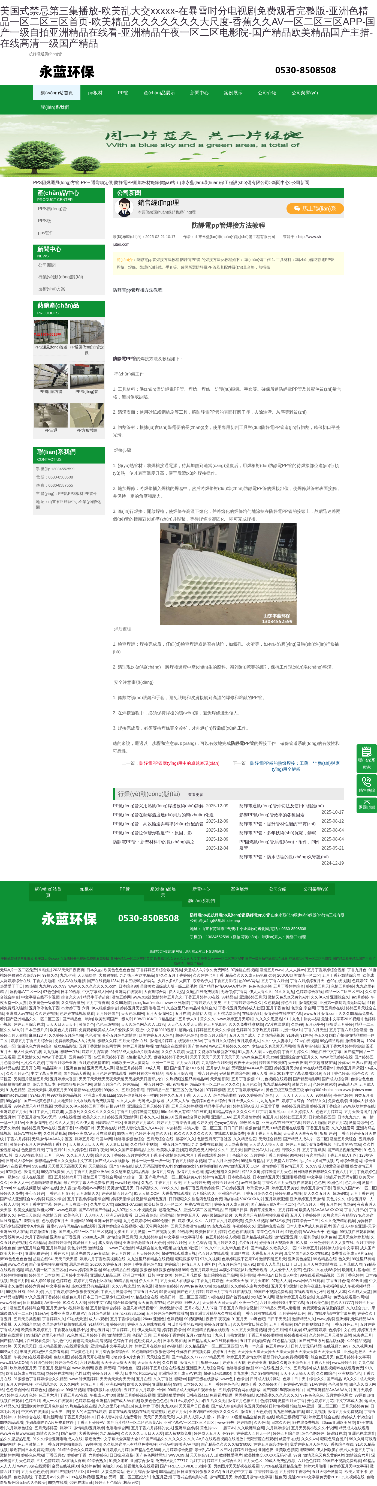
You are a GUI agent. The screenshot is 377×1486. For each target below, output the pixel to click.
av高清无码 (347, 1085)
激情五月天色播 (190, 1172)
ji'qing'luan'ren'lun (147, 1003)
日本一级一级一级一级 (151, 1161)
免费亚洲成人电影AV (68, 1314)
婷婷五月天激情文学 (244, 1358)
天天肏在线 (106, 1129)
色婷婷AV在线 (295, 1385)
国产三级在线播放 (203, 1379)
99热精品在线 (324, 1260)
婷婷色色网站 (32, 1456)
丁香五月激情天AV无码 (37, 1118)
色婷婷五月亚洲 (294, 1107)
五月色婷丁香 (80, 1058)
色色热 (319, 1183)
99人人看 (259, 1074)
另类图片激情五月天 (31, 1080)
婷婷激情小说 (170, 1309)
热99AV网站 (249, 981)
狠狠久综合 (55, 1200)
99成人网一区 (156, 1069)
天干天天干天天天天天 (294, 1096)
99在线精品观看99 (318, 1069)
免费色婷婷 (337, 1101)
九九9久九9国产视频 (316, 1161)
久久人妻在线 (342, 1243)
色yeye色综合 (226, 1123)
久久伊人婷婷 (172, 1052)
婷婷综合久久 (66, 1363)
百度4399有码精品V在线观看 (71, 1227)
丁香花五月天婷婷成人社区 (241, 1009)
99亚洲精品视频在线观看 (208, 1330)
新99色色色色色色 (15, 1260)
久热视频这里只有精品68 (187, 1080)
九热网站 (323, 1298)
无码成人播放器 (151, 1101)
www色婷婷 (66, 1210)
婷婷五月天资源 (133, 1009)
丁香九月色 (356, 970)
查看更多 (195, 795)
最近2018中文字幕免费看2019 (295, 1074)
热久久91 (164, 1134)
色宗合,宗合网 (303, 1009)
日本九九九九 (348, 1118)
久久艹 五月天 (230, 1150)
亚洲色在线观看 (361, 1434)
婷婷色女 (38, 1390)
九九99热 (169, 1407)
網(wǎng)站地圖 (212, 921)
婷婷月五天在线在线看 (146, 1325)
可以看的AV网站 (347, 1145)
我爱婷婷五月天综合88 (309, 1445)
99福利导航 (309, 1238)
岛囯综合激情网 (349, 1161)
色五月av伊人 (277, 1347)
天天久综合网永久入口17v (143, 1025)
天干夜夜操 (297, 1063)
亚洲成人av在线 (19, 1014)
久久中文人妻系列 (277, 1041)
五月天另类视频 (27, 1319)
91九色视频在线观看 (273, 1080)
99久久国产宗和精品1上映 (132, 1150)
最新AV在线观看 (88, 1090)
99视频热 (185, 1232)
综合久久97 (71, 998)
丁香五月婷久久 (295, 1052)
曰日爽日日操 (236, 1210)
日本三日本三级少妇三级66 (106, 1298)
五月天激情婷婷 (246, 1118)
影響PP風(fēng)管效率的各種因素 (271, 815)
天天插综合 (97, 1167)
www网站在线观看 (308, 1281)
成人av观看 (98, 1319)
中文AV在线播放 (35, 1412)
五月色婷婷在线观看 (109, 1074)
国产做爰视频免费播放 (48, 1265)
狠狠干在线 (70, 1052)
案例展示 (238, 92)
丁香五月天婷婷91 (79, 1418)
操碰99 (223, 1418)
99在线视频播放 (26, 1189)
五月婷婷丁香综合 (294, 1472)
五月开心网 (30, 1069)
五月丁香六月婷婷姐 (46, 1112)
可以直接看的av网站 (185, 1325)
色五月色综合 (229, 1265)
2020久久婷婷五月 (106, 1265)
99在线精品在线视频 (120, 1270)
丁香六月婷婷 (205, 1074)
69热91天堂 (250, 1123)
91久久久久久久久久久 (193, 1134)
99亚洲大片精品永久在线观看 (215, 1314)
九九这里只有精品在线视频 (150, 1260)
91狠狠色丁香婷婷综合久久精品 (41, 1379)
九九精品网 (109, 1434)
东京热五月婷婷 (265, 1030)
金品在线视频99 (65, 1467)
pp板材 (97, 92)
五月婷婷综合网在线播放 (167, 1314)
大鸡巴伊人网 (262, 1298)
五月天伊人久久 (241, 1101)
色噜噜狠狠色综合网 (75, 1085)
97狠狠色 (180, 1085)
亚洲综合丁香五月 (65, 1238)
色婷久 (309, 1270)
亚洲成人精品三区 (105, 1276)
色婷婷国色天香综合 (208, 1101)
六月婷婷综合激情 (177, 1450)
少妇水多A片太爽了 (174, 981)
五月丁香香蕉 (97, 1003)
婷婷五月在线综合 (150, 1347)
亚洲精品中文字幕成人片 (111, 1347)
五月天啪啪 (259, 1281)
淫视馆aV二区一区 (25, 992)
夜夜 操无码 (105, 1369)
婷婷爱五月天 (317, 987)
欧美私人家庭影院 (171, 1150)
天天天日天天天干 (61, 1025)
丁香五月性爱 (317, 1129)
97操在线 (216, 1298)
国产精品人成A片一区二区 (305, 1140)
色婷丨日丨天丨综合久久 (304, 1379)
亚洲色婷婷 (319, 1243)
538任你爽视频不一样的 (137, 1096)
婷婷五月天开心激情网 (90, 1358)
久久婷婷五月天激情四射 (330, 1336)
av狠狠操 (175, 1347)
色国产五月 (141, 1336)
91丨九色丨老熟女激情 (226, 1336)
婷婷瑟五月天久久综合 (215, 1030)
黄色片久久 (335, 1200)
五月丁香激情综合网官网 (100, 1047)
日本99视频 (70, 992)
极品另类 (131, 1483)
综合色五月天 (322, 1358)
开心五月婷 (34, 1194)
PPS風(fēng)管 (52, 209)
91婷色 (306, 1036)
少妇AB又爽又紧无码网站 (273, 1047)
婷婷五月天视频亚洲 (276, 1243)
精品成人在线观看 (354, 1429)
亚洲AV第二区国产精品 (203, 1210)
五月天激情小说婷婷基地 (67, 1309)
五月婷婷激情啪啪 (94, 1063)
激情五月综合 (163, 1172)
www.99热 (225, 1423)
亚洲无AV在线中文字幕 (281, 1123)
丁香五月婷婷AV (91, 1423)
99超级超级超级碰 (217, 1216)
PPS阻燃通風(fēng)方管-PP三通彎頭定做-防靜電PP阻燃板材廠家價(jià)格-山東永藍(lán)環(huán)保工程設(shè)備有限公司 (151, 183)
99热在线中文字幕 (326, 1052)
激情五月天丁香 (291, 1401)
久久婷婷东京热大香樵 (250, 1287)
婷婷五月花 (337, 1123)
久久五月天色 (17, 1074)
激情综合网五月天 (122, 1238)
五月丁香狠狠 (242, 1080)
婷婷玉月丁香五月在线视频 (229, 1292)
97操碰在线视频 (244, 970)
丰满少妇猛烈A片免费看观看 (244, 1270)
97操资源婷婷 (315, 1330)
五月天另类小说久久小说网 (314, 1429)
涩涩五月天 (247, 1243)
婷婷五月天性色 (225, 1183)
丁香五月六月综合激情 (238, 1309)
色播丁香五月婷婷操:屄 (200, 1189)
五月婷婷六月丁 (67, 1178)
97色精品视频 (284, 1341)
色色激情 (92, 1036)
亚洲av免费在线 (270, 1227)
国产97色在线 (121, 1167)
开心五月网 (100, 1330)
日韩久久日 (290, 1150)
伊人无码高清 (148, 1330)
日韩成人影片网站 (265, 1379)
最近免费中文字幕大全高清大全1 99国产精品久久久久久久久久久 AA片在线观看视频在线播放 (165, 1439)
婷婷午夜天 (98, 1150)
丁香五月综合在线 (174, 1145)
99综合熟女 (97, 1461)
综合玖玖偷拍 (124, 1303)
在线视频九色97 (337, 1347)
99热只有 (125, 1134)
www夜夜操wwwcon (17, 1434)
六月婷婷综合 (277, 1429)
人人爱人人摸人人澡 (266, 1145)
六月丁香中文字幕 (36, 1205)
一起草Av (227, 1429)
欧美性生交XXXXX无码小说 (267, 1456)
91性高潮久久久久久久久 (277, 1396)
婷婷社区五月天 (293, 1118)
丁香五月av (55, 1456)
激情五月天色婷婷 (255, 1412)
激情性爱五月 (118, 1336)
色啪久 (108, 1467)
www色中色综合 (234, 1379)
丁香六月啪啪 (44, 981)
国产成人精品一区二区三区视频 (85, 1232)
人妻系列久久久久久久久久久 (90, 1112)
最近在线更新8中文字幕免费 (331, 1314)
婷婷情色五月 (214, 1178)
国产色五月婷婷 (190, 1292)
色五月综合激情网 (141, 1472)
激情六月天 (301, 1085)
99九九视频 (316, 1412)
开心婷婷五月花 (320, 1401)
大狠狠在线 (108, 976)
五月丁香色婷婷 (350, 1276)
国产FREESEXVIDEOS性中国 (185, 1467)
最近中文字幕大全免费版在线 (88, 1183)
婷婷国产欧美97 (272, 1063)
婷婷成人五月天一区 (253, 1434)
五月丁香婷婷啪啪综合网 (88, 1200)
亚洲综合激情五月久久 (299, 1058)
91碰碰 (45, 970)
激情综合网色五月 (151, 1200)
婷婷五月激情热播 (138, 1047)
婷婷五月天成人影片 (231, 1205)
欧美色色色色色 (154, 1401)
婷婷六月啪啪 (314, 1123)
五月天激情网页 (159, 1014)
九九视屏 (51, 1052)
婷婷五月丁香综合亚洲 (176, 1123)
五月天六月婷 (187, 1063)
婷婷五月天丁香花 (107, 1374)
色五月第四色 (215, 1025)
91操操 (295, 1330)
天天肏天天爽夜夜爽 (300, 1134)
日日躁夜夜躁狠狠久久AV (198, 1472)
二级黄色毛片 (81, 1352)
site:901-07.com (128, 1205)
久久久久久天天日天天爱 (142, 1434)
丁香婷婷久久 (53, 1319)
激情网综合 (358, 1123)
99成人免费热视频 (279, 1461)
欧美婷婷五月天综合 (156, 1036)
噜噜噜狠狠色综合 (129, 1140)
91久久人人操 (74, 1303)
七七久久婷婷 (32, 1063)
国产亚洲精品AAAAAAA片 (328, 1390)
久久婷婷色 (77, 1150)
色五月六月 (48, 1396)
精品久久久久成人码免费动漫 (250, 976)
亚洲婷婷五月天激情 (307, 1200)
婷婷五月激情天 (217, 1325)
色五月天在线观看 (213, 1254)
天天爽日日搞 (116, 1145)
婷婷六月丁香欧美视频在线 (102, 1260)
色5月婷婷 (360, 998)
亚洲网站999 (81, 1221)
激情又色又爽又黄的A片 (288, 998)
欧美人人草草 (268, 1265)
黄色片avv (209, 1429)
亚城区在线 (239, 1254)
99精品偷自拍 (125, 1281)
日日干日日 (291, 1265)
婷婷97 (66, 1429)
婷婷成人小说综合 (356, 1418)
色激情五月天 (32, 1150)
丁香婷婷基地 (265, 1472)
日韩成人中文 (286, 1276)
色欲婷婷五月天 (55, 1221)
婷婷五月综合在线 (29, 1025)
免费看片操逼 (221, 1396)
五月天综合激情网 (327, 1472)
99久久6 (356, 1439)
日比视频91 (33, 1303)
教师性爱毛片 (230, 1456)
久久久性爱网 (342, 1129)
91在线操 (221, 1287)
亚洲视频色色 (349, 1374)
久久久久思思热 (268, 1020)
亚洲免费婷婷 (36, 1254)
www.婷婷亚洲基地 (85, 1270)
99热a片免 (9, 1352)
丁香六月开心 (355, 1210)
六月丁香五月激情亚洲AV (87, 1172)
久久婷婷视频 (46, 1014)
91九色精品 (16, 1090)
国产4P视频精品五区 (67, 1472)
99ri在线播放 (69, 1118)
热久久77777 (342, 1303)
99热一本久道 (252, 1347)
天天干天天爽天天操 (118, 1363)
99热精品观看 (331, 1041)
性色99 (167, 1118)
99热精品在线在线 (80, 1407)
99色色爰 (145, 1287)
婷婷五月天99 (60, 1090)
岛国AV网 (104, 1140)
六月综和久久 (203, 1194)
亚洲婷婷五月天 (252, 998)
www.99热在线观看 (33, 1467)
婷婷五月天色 (223, 1352)
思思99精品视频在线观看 (283, 1129)
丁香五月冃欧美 (168, 1183)
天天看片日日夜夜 (194, 1407)
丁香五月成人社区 (342, 1156)
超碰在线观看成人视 (178, 1254)
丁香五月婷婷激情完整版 (138, 1112)
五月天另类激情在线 (188, 1227)
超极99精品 (115, 1107)
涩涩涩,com (278, 1112)
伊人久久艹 (148, 1281)
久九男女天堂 (101, 1205)
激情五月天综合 (343, 1140)
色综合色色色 (362, 1080)
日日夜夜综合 (145, 1216)
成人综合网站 (109, 1243)
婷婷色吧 (117, 1325)
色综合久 (208, 1009)
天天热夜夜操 (235, 1145)
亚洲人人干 (19, 1183)
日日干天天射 (278, 1319)
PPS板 (44, 221)
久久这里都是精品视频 (130, 1172)
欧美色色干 (73, 1216)
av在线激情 (250, 1183)
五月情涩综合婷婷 (105, 1309)
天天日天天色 (148, 1363)
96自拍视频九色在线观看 (137, 1467)
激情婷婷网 (9, 1456)
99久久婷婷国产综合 (256, 1096)
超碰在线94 (43, 1260)
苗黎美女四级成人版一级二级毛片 (168, 987)
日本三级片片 (36, 1030)
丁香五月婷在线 (330, 1009)
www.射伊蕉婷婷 (84, 1379)
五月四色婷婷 (41, 1363)
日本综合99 (128, 987)
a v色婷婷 (271, 1052)
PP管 (125, 92)
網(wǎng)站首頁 (57, 92)
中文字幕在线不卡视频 (40, 998)
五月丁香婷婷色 (362, 1172)
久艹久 (285, 1369)
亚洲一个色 (248, 1303)
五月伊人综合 (217, 1069)
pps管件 (46, 233)
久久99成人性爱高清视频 (327, 1167)
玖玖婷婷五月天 (23, 1369)
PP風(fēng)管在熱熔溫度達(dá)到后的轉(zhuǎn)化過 (163, 815)
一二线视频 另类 (162, 1232)
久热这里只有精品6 (182, 1009)
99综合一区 (133, 1178)
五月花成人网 (350, 1265)
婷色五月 (288, 1003)
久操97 (63, 1478)
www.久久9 (17, 1265)
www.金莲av (10, 1303)
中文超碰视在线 (322, 1063)
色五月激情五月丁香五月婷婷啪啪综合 (50, 1445)
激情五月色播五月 (243, 1401)
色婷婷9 (243, 1030)
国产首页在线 (237, 1298)
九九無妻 (241, 1374)
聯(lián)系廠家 (366, 758)
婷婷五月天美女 (285, 1189)
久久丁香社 (163, 1379)
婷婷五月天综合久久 (224, 1461)
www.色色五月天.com (260, 1058)
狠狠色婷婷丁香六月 (170, 1058)
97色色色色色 (312, 1396)
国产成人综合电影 (226, 1407)
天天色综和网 (132, 1014)
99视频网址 (194, 1319)
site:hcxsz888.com (128, 1314)
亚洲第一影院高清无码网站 (342, 1003)
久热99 (297, 1025)
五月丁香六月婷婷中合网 (145, 1390)
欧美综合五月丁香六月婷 (309, 1363)
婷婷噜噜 (244, 1423)
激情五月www (271, 970)
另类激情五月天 (120, 1189)
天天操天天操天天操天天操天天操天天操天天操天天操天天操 (289, 1352)
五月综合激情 (99, 1314)
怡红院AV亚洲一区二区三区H (315, 1407)
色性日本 (82, 1374)
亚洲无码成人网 (100, 1069)
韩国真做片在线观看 (104, 1390)
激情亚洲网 (354, 1041)
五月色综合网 (199, 1243)
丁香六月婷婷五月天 (307, 981)
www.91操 (141, 998)
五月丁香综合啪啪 (125, 1319)
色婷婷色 (63, 1281)
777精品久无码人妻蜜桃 (280, 1309)
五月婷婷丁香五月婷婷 (269, 1156)
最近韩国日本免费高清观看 (33, 1450)
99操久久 (50, 976)
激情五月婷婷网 (129, 1069)
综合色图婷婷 (312, 1434)
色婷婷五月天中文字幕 (349, 1467)
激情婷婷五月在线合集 (295, 1298)
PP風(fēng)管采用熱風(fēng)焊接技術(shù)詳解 (158, 807)
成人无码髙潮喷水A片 (153, 1167)
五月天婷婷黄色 (355, 1407)
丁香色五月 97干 (60, 1194)
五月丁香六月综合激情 (348, 1030)
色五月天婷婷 (255, 1407)
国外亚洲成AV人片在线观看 (91, 1134)
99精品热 (167, 1472)
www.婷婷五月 (344, 1363)
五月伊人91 (188, 1020)
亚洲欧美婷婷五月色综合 (42, 1407)
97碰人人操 (281, 1281)
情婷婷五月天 (188, 1216)
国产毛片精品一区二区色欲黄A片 (173, 1178)
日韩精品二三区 (108, 1123)
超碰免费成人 (170, 1210)
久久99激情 (121, 1003)
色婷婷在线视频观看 (77, 1014)
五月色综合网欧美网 (192, 1118)
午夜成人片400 (102, 1396)
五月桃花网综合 (226, 1014)
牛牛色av (265, 1276)
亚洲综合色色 (229, 1194)
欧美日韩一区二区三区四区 (183, 1298)
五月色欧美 (251, 1085)
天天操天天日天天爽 (86, 1145)
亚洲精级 (167, 1216)
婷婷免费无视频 (288, 1194)
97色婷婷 (293, 1232)
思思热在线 (78, 1265)
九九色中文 (61, 1341)
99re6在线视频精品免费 (281, 1467)
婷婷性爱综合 (173, 1330)
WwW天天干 (314, 1232)
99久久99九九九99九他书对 (225, 1249)
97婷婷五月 (308, 1249)
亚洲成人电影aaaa (99, 1096)
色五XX (320, 1036)
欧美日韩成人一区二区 (163, 1205)
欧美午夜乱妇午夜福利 (319, 1287)
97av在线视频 (306, 1041)
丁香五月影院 (225, 981)
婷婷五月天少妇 (287, 1069)
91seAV (41, 1314)
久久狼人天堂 (359, 1292)
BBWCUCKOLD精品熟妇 (155, 1020)
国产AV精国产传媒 (94, 1210)
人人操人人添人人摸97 (195, 1418)
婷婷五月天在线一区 (71, 1205)
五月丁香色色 (277, 1009)
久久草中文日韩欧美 (250, 1325)
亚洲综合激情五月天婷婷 (144, 1243)
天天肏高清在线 (151, 1303)
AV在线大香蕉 (73, 1461)
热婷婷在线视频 (59, 1374)
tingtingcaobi (184, 1167)
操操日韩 (364, 1221)
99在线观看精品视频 (317, 1276)
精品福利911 (53, 1069)
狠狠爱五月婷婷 (339, 1025)
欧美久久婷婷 (138, 1385)
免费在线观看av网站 (350, 1298)
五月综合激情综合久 (112, 1352)
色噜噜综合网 (117, 1429)
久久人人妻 (64, 1123)
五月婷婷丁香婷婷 (168, 1336)
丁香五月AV (45, 1478)
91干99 (93, 1472)
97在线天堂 (77, 1319)
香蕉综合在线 (342, 1445)
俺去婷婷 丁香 (147, 1407)
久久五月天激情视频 (249, 1330)
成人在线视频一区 (37, 1178)
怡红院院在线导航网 (221, 1276)
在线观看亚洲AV (188, 1041)
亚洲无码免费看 (119, 1216)
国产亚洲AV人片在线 (261, 1150)
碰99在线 (50, 1189)
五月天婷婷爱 (46, 1429)
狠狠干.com (210, 1363)
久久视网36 (362, 1347)
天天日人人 (202, 1096)
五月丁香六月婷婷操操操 (343, 1047)
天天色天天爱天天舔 (184, 1025)
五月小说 (192, 1309)
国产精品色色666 (145, 1450)
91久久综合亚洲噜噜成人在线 (58, 1439)
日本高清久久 (146, 1189)
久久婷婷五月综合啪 (66, 1036)
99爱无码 (167, 1292)
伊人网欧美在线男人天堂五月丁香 (345, 1450)
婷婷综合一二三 (305, 1221)
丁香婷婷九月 (123, 1330)
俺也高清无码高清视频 (92, 1341)
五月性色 (333, 1205)
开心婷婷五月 (233, 1189)
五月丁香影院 (280, 1325)
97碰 (297, 1456)
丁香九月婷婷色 (210, 1281)
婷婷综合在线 (29, 1418)
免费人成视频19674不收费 (267, 1221)
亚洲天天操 (37, 1090)
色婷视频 (174, 1319)
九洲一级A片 (291, 1030)
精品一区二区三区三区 (344, 992)
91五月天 (240, 1319)
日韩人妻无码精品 (306, 1347)
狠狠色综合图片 (333, 1439)
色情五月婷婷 (342, 987)
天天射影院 (219, 1080)
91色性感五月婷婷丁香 (86, 1336)
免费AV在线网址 (198, 1205)
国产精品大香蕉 (77, 1074)
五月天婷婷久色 (145, 1254)
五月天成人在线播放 (177, 1281)
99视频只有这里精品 (307, 1156)
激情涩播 (31, 1172)
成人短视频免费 (178, 1434)
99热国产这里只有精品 (45, 1336)
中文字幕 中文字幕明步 (183, 1238)
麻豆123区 (38, 1036)
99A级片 (37, 1096)
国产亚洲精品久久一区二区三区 (33, 1020)
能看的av (56, 1390)
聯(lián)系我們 (55, 107)
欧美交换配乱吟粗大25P (34, 1210)
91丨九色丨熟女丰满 (301, 1020)
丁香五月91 (56, 1150)
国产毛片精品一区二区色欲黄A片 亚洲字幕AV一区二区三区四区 (161, 1423)
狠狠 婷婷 (328, 1134)
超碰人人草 (336, 1292)
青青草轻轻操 (308, 1047)
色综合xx (240, 1156)
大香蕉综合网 (155, 992)
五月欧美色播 (317, 1303)
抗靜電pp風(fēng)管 (228, 916)
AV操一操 (52, 1303)
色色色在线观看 (241, 1232)
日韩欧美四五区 (322, 1118)
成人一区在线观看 (57, 1401)
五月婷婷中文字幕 (237, 1472)
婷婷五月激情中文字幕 (253, 1478)
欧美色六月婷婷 (63, 1030)
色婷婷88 (175, 1303)
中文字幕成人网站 (97, 992)
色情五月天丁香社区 (214, 1140)
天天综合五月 (157, 1358)
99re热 (5, 1347)
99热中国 (93, 1445)
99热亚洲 (359, 1281)
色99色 (228, 1434)
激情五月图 (19, 1281)
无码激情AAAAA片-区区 (251, 1069)
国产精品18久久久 (342, 1379)
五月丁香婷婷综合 (288, 987)
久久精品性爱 (244, 1140)
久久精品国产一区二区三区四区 (211, 1347)
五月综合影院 (133, 1090)
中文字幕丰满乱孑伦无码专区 (332, 1178)
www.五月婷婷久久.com (229, 1047)
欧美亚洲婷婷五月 (36, 1330)
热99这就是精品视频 (64, 1096)
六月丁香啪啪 (36, 1238)
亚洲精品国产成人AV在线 (179, 1374)
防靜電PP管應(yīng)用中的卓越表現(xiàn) (179, 764)
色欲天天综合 (28, 1216)
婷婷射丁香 (76, 1456)
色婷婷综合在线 (309, 992)
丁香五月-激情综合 (54, 1369)
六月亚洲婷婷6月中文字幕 (282, 1303)
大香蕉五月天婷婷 (267, 1254)
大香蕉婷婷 (88, 1434)
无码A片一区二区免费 (18, 970)
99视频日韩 (85, 1129)
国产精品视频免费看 (344, 1150)
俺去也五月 (362, 1336)
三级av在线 (361, 1063)
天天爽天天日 (25, 1347)
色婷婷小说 (144, 1134)
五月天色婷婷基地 (353, 1238)
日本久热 (94, 970)
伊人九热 (176, 992)
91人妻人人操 (249, 1052)
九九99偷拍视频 (264, 1374)
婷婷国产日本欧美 (44, 1276)
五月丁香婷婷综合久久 (243, 1003)
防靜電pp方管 (258, 916)
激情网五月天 (221, 1478)
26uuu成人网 (94, 1238)
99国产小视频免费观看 (273, 1292)
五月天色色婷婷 (34, 1472)
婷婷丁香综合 (293, 1101)
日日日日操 (233, 1129)
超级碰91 (340, 1194)
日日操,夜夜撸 (122, 1456)
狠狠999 (307, 1450)
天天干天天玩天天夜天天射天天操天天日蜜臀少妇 (121, 1080)
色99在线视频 (338, 981)
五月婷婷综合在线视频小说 (121, 1227)
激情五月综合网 (30, 1249)
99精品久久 (316, 1101)
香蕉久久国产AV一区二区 (354, 1189)
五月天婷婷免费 (196, 1183)
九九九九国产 (268, 1101)
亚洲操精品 (161, 1385)
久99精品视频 (358, 1341)
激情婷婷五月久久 (167, 998)
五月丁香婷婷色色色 (221, 1385)
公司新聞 (300, 183)
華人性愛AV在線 (27, 1052)
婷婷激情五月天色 (276, 1172)
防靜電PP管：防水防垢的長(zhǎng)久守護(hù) (284, 858)
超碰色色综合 (186, 1036)
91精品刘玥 (98, 1325)
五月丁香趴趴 (313, 1150)
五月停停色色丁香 (44, 1009)
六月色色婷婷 (309, 1461)
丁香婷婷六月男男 (206, 1003)
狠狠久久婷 (107, 1041)
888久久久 (169, 1189)
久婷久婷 (204, 1123)
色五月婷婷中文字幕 (353, 1358)
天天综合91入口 (203, 1456)
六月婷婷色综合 (19, 1429)
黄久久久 (207, 1020)
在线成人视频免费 (229, 1134)
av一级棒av (10, 1178)
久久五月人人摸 (80, 1156)
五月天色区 (253, 1461)
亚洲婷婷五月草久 (139, 1123)
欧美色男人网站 (202, 1150)
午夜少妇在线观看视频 (33, 1358)
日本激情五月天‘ (266, 1178)
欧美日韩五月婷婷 (210, 1232)
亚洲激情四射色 (39, 1123)
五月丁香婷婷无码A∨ (245, 1090)
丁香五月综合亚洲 (61, 1063)
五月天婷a (302, 1369)
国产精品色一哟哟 (77, 1020)
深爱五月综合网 (178, 1074)
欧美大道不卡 (356, 1472)
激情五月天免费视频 (345, 1412)
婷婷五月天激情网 (122, 1118)
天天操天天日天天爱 (219, 1303)
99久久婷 (35, 1292)
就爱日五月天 (84, 1243)
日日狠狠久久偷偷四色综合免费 (195, 1200)
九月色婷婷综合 (136, 1221)
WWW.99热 (178, 1456)
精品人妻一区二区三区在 (46, 1270)
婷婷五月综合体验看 (271, 1445)
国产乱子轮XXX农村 (187, 1069)
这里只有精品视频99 (140, 1309)
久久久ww (309, 1439)
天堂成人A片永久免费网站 (206, 970)
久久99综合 (326, 1374)
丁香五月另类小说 (155, 1085)
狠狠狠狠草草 (186, 1260)
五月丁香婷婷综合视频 (326, 970)
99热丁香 (249, 1385)
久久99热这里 (123, 1287)
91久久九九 (284, 992)
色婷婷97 (360, 981)
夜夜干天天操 (245, 1063)
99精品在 (229, 998)
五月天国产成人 (242, 1036)
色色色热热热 (260, 987)
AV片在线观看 (277, 1025)
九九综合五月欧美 (216, 1063)
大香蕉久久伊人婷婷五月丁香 (79, 1107)
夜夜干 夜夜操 (218, 1319)
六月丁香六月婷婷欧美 (224, 1221)
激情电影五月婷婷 (89, 1429)
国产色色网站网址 (151, 1456)
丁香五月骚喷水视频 (189, 1161)
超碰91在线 (336, 1434)
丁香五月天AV (145, 1292)
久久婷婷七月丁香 (208, 976)
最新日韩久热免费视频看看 (286, 1358)
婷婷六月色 (176, 1243)
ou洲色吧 (257, 1319)
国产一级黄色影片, (39, 1101)
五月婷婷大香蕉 (63, 1080)
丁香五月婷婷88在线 (202, 998)
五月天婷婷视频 (19, 1385)
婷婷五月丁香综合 (325, 1107)
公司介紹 (273, 92)
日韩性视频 (278, 1407)
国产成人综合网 (335, 1080)
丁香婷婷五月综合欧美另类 (159, 970)
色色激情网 (337, 1385)
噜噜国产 (156, 1009)
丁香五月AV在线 (74, 1396)
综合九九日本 (44, 1085)
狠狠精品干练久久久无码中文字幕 (64, 1161)
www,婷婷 (325, 1319)
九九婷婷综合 (150, 1238)
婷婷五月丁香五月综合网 (32, 1041)
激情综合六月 (357, 1456)
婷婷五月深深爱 (95, 1052)
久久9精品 (37, 1243)
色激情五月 (51, 1216)
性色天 (280, 1478)
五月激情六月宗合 (281, 1161)
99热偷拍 (14, 1101)
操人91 (249, 1265)
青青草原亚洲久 (263, 1210)
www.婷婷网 (82, 1369)
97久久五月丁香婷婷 (173, 976)
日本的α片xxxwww (140, 1374)
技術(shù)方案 (51, 290)
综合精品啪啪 (224, 1096)
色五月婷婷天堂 (203, 1270)
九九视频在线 (353, 1478)
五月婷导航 (55, 1249)
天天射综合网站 (27, 1325)
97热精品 (174, 1129)
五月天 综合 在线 (133, 1041)
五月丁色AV (54, 1156)
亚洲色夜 (265, 1450)
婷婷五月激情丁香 (315, 1189)
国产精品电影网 (306, 1080)
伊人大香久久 (260, 992)
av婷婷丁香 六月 (75, 1009)
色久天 (344, 1260)
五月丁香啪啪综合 (255, 1341)
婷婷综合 (172, 1265)
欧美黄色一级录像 (44, 1003)
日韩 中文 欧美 (160, 1276)
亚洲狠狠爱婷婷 (170, 1396)
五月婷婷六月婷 (115, 1450)
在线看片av (20, 1167)
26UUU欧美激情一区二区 (298, 976)
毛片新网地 (52, 1418)
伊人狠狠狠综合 (104, 1009)
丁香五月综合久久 (257, 1194)
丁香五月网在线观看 (259, 1314)
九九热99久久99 (53, 987)
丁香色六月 (59, 1254)
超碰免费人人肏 (147, 1341)
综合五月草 (357, 1200)
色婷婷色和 (90, 1467)
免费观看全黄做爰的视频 (324, 1309)
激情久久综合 (47, 1434)
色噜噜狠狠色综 (239, 1369)
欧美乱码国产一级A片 (113, 1020)
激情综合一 (97, 1249)
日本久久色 (280, 1423)
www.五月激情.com (320, 1014)
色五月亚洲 (161, 1478)
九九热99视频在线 (288, 1412)
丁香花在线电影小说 (71, 1330)
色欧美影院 (23, 1478)
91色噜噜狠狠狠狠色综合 (153, 1352)
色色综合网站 (17, 1390)
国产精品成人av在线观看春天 (213, 1341)
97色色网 (51, 992)
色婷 (33, 1396)
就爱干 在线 (289, 1439)
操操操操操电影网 (15, 1085)
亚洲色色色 (75, 1069)
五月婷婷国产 (107, 1014)
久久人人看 (126, 1101)
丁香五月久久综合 (219, 1041)
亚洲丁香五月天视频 (264, 1134)
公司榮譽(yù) (311, 92)
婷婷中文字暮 (99, 1303)
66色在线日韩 (81, 1483)
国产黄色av (197, 1047)
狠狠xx (180, 1379)
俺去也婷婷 (342, 1096)
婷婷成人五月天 (207, 1434)
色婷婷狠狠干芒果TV (239, 1260)
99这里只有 (16, 1292)
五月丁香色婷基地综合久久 (346, 1074)
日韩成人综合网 (19, 1161)
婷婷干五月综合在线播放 (163, 1369)
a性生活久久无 (139, 1058)
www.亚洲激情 (177, 1003)
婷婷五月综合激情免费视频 (308, 1145)
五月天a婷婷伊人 (184, 1401)
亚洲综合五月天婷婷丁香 (148, 1107)
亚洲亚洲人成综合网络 (205, 1369)
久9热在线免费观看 (202, 992)
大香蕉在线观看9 (176, 1194)
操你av (344, 1063)
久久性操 (169, 1363)
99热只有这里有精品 (146, 1074)
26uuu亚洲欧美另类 (338, 1423)
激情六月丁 (189, 1363)
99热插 (31, 987)
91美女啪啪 (118, 1461)
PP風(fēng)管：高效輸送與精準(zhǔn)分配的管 (158, 824)
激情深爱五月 (286, 1238)
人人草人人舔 (178, 1101)
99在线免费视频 (306, 1423)
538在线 (39, 1167)
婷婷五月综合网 (286, 1434)
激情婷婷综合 (59, 1243)
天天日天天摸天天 (158, 1418)
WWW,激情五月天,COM (239, 1167)
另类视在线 (244, 1396)
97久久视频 (210, 1260)
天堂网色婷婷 (157, 1227)
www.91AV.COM (14, 1363)
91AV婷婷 (317, 1385)
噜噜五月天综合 (213, 1036)
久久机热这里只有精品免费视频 (130, 1445)
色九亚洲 (352, 1183)
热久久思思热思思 (15, 1439)
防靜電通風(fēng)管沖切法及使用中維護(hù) (281, 807)
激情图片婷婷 (161, 1041)
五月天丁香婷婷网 (305, 1216)
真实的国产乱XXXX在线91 (306, 1254)
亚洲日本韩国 (134, 1276)
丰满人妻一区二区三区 (202, 1129)
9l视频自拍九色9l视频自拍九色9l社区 (168, 1249)
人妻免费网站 (112, 1472)
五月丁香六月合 (274, 981)
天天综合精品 (269, 1140)
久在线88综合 (328, 1270)
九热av (349, 1205)
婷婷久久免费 (11, 1194)
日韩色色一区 (128, 1369)
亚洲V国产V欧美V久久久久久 (214, 1412)
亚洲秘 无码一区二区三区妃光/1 (123, 1478)
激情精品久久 (303, 1319)
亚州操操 (247, 1276)
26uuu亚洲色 (154, 1319)
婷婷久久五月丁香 (175, 1096)
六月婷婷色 (98, 1456)
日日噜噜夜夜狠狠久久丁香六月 (320, 1172)
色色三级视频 (107, 1025)
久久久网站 (69, 1385)
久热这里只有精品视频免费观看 (261, 1216)
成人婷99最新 (42, 1281)
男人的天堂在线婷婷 (89, 1412)
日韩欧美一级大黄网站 (130, 1063)
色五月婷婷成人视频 (223, 1238)
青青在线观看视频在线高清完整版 (137, 1412)
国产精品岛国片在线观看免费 (25, 1341)
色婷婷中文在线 (341, 1330)
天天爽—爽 (60, 1412)
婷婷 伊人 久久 (190, 1221)
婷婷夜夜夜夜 (295, 1336)
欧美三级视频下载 (291, 1418)
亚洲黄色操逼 (299, 1260)
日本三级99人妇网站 (138, 981)
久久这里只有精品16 (115, 1407)
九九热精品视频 (271, 1036)
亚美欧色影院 (286, 1450)
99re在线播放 (266, 1369)
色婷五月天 (177, 1412)
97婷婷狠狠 (215, 1090)
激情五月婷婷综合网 (27, 1309)
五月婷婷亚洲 (276, 1200)
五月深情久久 (87, 1194)
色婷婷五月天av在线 (38, 1129)
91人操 (302, 1243)
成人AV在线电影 (71, 981)
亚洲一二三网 (163, 1063)
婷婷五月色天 (244, 1450)
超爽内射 (186, 1030)
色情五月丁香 (92, 1385)
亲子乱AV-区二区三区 (213, 1450)
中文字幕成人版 (349, 1401)
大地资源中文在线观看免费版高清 (85, 1101)
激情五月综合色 (107, 1085)
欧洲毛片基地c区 (356, 1270)
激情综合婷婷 (166, 1287)
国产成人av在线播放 (112, 1161)
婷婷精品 (130, 1085)
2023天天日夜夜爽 (68, 970)
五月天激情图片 (357, 1112)
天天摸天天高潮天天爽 (67, 1167)
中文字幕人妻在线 (46, 1074)
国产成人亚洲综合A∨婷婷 (22, 1200)
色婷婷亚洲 (257, 1363)
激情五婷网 (121, 998)
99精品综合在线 (144, 1298)
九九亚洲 (67, 976)
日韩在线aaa (197, 1396)
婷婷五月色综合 (108, 1483)
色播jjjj (332, 1232)
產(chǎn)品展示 (163, 92)
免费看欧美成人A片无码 (75, 1041)
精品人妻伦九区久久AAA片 (141, 1129)
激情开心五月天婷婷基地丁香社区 (38, 1145)
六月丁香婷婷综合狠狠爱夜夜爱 (72, 1292)
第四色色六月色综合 (34, 1047)
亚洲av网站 (115, 1385)
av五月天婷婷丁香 (109, 1058)
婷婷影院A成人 (245, 1107)
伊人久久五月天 (317, 1194)
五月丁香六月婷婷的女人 (152, 1429)
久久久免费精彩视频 (246, 1025)
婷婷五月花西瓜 (188, 1276)
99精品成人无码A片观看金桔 (134, 1052)
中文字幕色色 (57, 1287)
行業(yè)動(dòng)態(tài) (60, 278)
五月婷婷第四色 (292, 1314)
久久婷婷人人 (302, 1112)
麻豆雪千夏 (269, 1107)
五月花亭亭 (314, 1025)
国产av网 (69, 1434)
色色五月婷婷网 (329, 1112)
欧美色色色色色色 (119, 970)
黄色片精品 (76, 1249)
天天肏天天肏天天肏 (117, 1379)
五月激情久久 (28, 1058)
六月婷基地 (89, 1363)
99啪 (177, 1385)
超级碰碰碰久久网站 (222, 1172)
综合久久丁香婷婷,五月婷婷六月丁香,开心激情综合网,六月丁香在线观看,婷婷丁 (162, 1156)
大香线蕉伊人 (11, 1238)
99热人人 (192, 1303)
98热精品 (323, 1096)
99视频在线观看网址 (357, 1232)
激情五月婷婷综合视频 (136, 1396)
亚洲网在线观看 (128, 992)
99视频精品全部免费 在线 (252, 1418)
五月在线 (182, 1014)
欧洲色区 (335, 1183)
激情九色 (86, 1025)
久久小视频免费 (143, 1210)
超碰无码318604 (217, 1374)
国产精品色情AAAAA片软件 (222, 987)
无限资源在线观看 (261, 1439)
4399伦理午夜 (164, 1221)
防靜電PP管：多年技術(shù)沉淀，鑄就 (277, 833)
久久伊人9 (319, 998)
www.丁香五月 (54, 1058)
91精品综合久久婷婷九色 (79, 1450)
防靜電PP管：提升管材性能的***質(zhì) (277, 824)
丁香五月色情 (337, 1281)
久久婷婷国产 (269, 1385)
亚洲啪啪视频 (293, 1178)
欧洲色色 (328, 1238)
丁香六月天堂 (315, 1030)
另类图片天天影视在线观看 (236, 1467)
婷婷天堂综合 (122, 1200)
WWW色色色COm (195, 1287)
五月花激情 (195, 1336)
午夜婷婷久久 (244, 1227)
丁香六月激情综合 (116, 1292)
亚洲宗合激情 (141, 1461)
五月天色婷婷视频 (186, 1107)
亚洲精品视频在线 (257, 1238)
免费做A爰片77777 (171, 1461)
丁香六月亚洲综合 (223, 1161)
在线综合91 (252, 1014)
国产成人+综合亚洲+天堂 (354, 1227)
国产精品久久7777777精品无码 (198, 1358)
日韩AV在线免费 (27, 1134)
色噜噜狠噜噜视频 (46, 1183)
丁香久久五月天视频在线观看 (287, 1183)
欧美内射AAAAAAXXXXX (320, 1210)
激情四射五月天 (272, 1260)
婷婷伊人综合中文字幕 (339, 1249)
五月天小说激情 (284, 1287)
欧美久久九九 (93, 1118)
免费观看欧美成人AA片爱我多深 (106, 1030)
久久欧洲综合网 (250, 1429)
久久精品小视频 (143, 1145)
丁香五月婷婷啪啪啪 (265, 1336)
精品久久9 (250, 1172)
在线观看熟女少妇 (309, 1292)
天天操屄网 (86, 976)
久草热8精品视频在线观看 (64, 1325)
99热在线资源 (52, 1172)
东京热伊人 (202, 981)
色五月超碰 (121, 1254)
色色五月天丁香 (310, 1205)
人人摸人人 (94, 1216)
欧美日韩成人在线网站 (25, 1374)
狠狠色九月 (71, 1298)
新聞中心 (204, 92)
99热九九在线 (218, 1227)
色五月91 (270, 1118)
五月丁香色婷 (361, 1194)
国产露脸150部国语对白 (283, 1390)
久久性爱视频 (54, 1134)
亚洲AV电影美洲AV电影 (179, 1445)
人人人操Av (295, 970)
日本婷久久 (192, 1385)
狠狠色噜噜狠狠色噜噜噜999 (164, 1270)
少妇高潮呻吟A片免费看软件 (50, 1423)
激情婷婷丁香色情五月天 (283, 1167)
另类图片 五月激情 (130, 1232)
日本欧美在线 (239, 1178)
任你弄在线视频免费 (193, 1352)
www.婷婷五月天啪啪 (235, 1020)
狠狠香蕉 (32, 1221)
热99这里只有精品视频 (90, 1287)
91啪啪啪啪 (207, 1167)
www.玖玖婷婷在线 (336, 1058)
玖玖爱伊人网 (258, 1189)
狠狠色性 (252, 1129)
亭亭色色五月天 (270, 1232)
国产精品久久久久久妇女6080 (226, 1445)
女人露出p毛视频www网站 (82, 1189)
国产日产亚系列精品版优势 (322, 1341)
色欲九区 (61, 1358)
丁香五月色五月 (344, 1325)
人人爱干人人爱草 (285, 1270)
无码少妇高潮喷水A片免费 (22, 1227)
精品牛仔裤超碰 (96, 998)
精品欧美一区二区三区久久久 (215, 1085)
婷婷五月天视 (233, 1363)
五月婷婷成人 (248, 1041)
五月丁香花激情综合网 (341, 976)
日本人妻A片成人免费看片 (308, 1227)
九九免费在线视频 (207, 1145)
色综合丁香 (122, 1341)
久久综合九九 (357, 1309)
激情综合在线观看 (170, 1047)
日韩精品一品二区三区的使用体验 (175, 1090)
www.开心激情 (122, 1249)
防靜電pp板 (200, 916)
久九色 (147, 1183)
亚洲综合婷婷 (186, 1429)
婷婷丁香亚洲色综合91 (143, 1265)
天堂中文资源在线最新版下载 (211, 1052)
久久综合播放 (72, 1003)
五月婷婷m (287, 1210)
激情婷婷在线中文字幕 (283, 1014)
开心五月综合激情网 (119, 1036)
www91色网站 (127, 1183)
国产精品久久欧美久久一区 (273, 1249)
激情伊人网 (201, 1014)
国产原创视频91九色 (311, 1325)
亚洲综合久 (339, 998)
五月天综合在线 (160, 1140)
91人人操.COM (146, 1194)
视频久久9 (277, 1363)
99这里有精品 (252, 1161)
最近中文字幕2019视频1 (341, 1020)
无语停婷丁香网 (234, 992)
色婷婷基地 (84, 1401)
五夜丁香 (65, 1129)
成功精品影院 (65, 1047)
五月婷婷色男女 (339, 1396)
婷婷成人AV (17, 1396)
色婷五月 (32, 1401)
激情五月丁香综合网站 (102, 1178)
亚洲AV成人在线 (14, 1232)
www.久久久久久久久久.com (92, 987)
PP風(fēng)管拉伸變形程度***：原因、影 (152, 833)
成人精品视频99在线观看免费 (63, 1347)
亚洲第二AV (221, 1118)
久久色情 (261, 1423)
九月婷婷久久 (224, 1243)
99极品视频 (75, 1390)
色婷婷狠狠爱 (324, 1085)
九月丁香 (197, 1461)
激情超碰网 (308, 1003)
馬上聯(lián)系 (319, 209)
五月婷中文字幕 (74, 1276)
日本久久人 (149, 1118)
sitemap (233, 921)
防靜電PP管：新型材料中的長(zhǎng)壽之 (154, 842)
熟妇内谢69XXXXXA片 (243, 1200)
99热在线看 (58, 1483)
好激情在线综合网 (234, 1074)
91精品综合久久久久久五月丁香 (240, 1112)
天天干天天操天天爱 (297, 1374)
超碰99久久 (185, 1140)
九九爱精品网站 (276, 1085)
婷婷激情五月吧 (43, 1232)
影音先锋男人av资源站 (90, 1254)
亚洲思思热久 (354, 1352)
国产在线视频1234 (103, 981)
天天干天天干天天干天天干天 (215, 1058)
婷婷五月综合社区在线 (93, 1281)
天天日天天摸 (66, 1260)
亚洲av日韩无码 (107, 1221)
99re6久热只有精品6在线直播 (186, 1112)
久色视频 (271, 1003)
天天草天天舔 (236, 1281)
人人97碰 (120, 1210)
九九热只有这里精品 (137, 976)
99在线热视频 (82, 1478)
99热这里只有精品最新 (33, 1107)
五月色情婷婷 (48, 1461)
